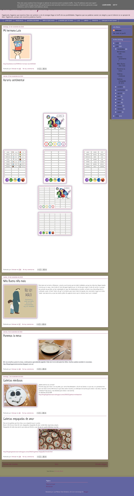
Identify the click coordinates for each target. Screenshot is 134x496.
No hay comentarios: (28, 69)
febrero (120, 109)
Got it (115, 5)
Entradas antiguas (101, 464)
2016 (117, 43)
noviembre (121, 49)
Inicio (56, 464)
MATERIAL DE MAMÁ (33, 20)
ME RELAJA (49, 486)
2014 (117, 116)
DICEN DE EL (19, 20)
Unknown (118, 30)
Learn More (106, 5)
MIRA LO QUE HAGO (49, 20)
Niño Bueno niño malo (14, 281)
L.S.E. (78, 20)
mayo (119, 99)
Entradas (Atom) (59, 471)
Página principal (50, 484)
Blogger (86, 492)
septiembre (121, 90)
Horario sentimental (13, 80)
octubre (120, 87)
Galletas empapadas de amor (18, 419)
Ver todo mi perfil (119, 33)
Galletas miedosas (13, 380)
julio (119, 96)
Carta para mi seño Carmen (109, 20)
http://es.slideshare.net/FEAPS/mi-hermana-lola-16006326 (19, 64)
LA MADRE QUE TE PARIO (65, 20)
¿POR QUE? (8, 20)
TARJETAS (95, 20)
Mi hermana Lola (12, 30)
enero (119, 112)
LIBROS (86, 20)
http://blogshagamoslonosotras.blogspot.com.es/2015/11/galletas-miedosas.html (60, 394)
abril (119, 102)
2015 (117, 46)
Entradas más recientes (10, 464)
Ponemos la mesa (12, 336)
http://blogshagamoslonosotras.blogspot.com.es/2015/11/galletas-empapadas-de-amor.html (27, 452)
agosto (120, 93)
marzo (119, 106)
